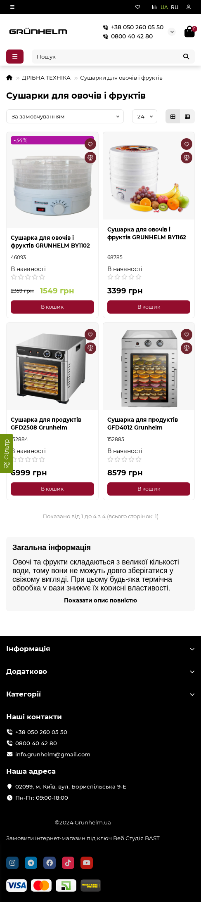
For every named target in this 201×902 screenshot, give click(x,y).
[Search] (113, 57)
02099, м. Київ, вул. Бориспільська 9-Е (70, 786)
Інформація (100, 649)
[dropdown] (12, 7)
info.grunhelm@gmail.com (52, 754)
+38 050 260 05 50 (131, 27)
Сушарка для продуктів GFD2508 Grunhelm (46, 423)
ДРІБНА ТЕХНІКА (46, 77)
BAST (152, 838)
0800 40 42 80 (126, 36)
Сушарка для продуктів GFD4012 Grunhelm (142, 423)
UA (164, 7)
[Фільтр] (6, 453)
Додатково (100, 671)
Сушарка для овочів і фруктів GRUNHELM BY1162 (146, 233)
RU (174, 7)
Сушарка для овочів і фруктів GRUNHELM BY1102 (50, 241)
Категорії (100, 694)
